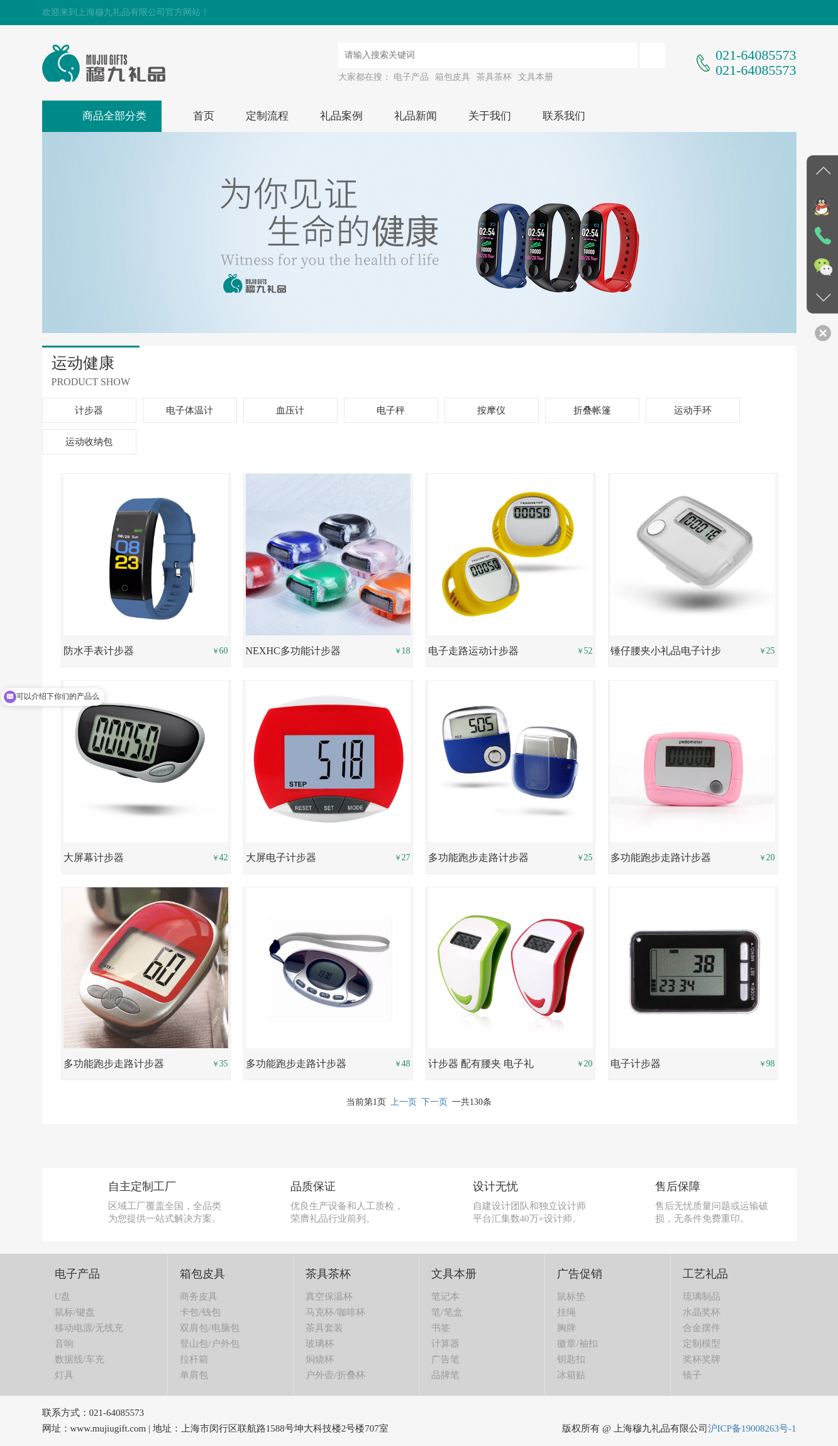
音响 (64, 1344)
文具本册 (535, 77)
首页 (203, 116)
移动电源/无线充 (89, 1328)
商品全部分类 (114, 116)
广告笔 (445, 1359)
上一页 (403, 1102)
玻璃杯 (320, 1344)
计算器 (445, 1344)
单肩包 (194, 1375)
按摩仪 (491, 410)
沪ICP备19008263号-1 (752, 1428)
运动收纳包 (89, 442)
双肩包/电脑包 (209, 1328)
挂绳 (566, 1312)
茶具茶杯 (494, 77)
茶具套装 (324, 1328)
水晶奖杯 (701, 1312)
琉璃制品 (701, 1296)
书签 (440, 1328)
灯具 (64, 1375)
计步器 (89, 410)
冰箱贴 (571, 1375)
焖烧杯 (320, 1359)
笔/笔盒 (446, 1312)
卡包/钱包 (200, 1312)
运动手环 (693, 410)
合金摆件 (701, 1328)
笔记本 (445, 1296)
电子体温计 (189, 410)
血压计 (290, 410)
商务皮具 (199, 1296)
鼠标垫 (571, 1296)
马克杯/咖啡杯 (335, 1312)
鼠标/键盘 (75, 1312)
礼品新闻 (415, 116)
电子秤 (391, 410)
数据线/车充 (79, 1359)
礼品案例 (341, 116)
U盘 (63, 1296)
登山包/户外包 (209, 1344)
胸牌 (566, 1328)
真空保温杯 (329, 1296)
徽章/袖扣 (577, 1344)
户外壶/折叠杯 (335, 1375)
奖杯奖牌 (701, 1359)
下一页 (434, 1102)
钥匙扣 (571, 1359)
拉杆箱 (194, 1359)
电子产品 (411, 77)
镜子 (692, 1375)
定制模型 (701, 1344)
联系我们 (564, 116)
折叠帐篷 (592, 410)
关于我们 (489, 116)
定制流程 (267, 116)
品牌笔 (445, 1375)
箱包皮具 (452, 77)
